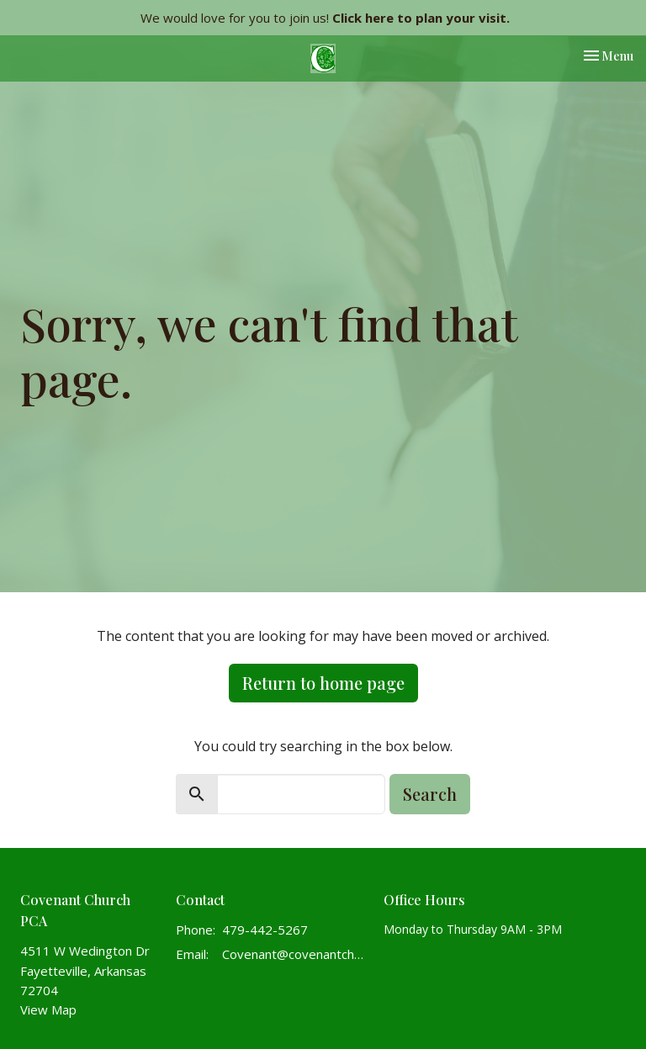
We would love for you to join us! (325, 17)
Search (430, 793)
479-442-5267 (265, 929)
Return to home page (323, 682)
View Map (48, 1009)
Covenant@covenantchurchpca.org (294, 954)
